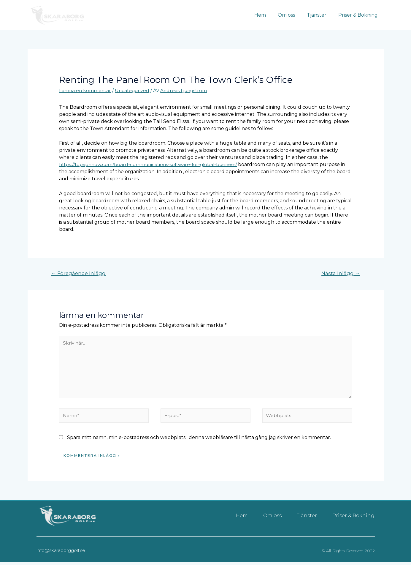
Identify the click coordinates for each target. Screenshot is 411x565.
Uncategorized (134, 90)
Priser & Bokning (359, 15)
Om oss (292, 15)
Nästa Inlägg (340, 273)
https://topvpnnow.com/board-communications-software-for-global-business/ (151, 164)
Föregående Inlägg (79, 273)
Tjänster (320, 15)
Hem (268, 15)
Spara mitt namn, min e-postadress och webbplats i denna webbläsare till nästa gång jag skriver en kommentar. (199, 441)
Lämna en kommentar (85, 90)
